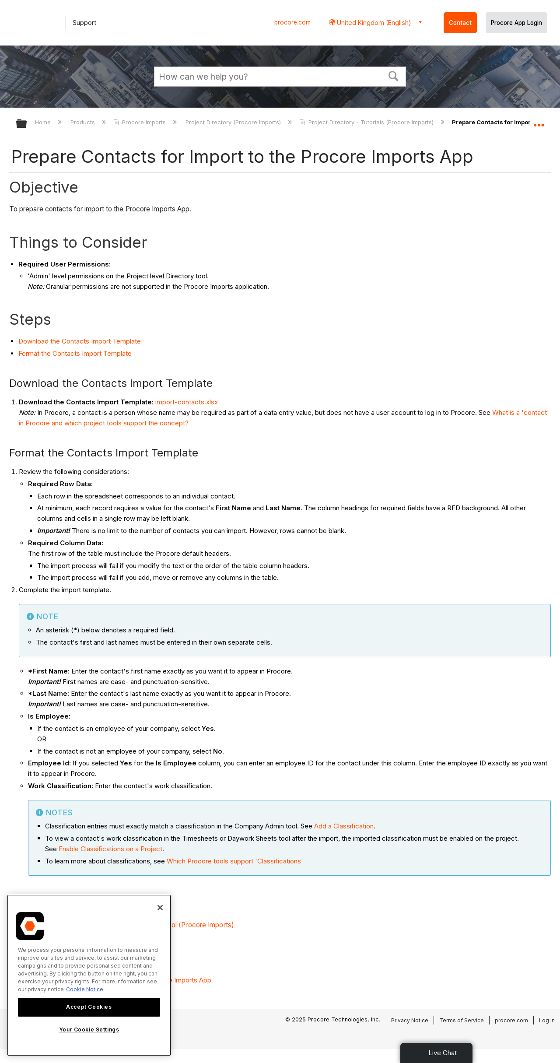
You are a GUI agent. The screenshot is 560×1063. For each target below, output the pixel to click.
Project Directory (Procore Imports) (234, 122)
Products (83, 122)
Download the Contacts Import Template (79, 341)
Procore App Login (516, 22)
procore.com (292, 22)
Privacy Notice (409, 1020)
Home (43, 122)
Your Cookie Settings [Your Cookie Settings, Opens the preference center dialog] (89, 1029)
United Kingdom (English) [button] (373, 22)
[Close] (160, 907)
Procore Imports (140, 122)
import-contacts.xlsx (186, 402)
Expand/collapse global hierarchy (27, 124)
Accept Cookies (89, 1006)
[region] (89, 975)
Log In (547, 1020)
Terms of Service (461, 1020)
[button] (394, 75)
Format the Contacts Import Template (75, 353)
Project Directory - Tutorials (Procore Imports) (367, 122)
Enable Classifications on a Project (110, 849)
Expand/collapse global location (538, 121)
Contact (460, 22)
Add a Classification (344, 826)
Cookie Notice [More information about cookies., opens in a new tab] (84, 989)
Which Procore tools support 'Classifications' (235, 861)
